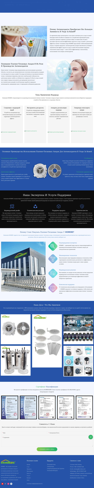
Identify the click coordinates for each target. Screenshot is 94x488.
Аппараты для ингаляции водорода (59, 109)
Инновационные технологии (68, 255)
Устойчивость (88, 158)
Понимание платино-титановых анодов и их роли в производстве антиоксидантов (22, 65)
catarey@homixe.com (79, 469)
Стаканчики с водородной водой (12, 109)
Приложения (10, 21)
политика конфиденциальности (34, 483)
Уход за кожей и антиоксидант (23, 21)
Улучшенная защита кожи (9, 158)
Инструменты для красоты (35, 108)
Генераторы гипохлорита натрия (82, 109)
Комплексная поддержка (66, 284)
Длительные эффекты (8, 172)
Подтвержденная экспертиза (68, 243)
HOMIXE (3, 21)
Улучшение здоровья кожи (84, 172)
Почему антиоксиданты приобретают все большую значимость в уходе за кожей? (71, 30)
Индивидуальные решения (67, 270)
